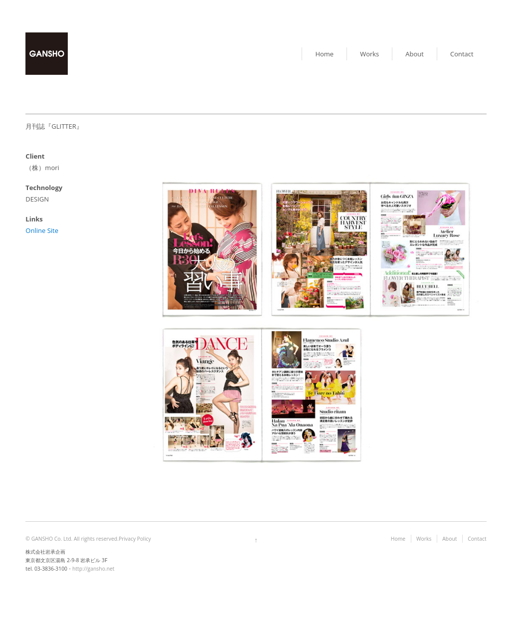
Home (324, 53)
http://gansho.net (93, 568)
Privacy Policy (135, 538)
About (414, 53)
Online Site (41, 230)
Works (369, 53)
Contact (462, 53)
